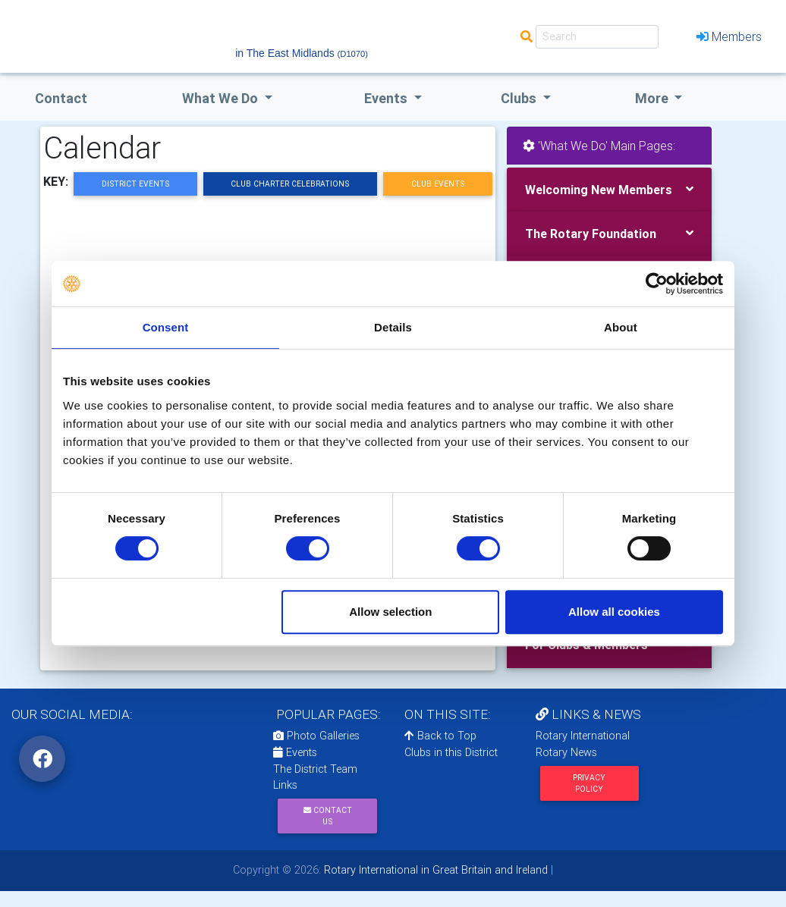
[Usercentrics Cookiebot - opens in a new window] (656, 283)
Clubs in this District (451, 752)
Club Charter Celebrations (290, 184)
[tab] (609, 190)
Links (285, 785)
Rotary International (583, 735)
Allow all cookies (614, 611)
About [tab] (620, 327)
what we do (221, 98)
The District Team (315, 769)
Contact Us (327, 816)
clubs (520, 98)
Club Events (437, 184)
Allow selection (390, 611)
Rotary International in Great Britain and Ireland (434, 870)
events (387, 98)
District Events (135, 184)
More (653, 98)
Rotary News (566, 752)
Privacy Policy (589, 783)
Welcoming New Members (598, 189)
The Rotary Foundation (590, 233)
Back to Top (440, 735)
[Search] (597, 37)
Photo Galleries (316, 735)
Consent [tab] (166, 327)
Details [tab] (393, 327)
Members (729, 36)
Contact (61, 98)
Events (295, 752)
